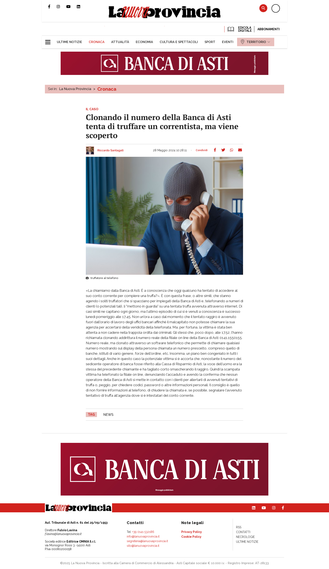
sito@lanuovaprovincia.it (143, 545)
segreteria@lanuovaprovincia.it (147, 541)
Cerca (263, 8)
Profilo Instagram (61, 6)
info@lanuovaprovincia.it (143, 536)
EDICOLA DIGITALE (239, 29)
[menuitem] (69, 42)
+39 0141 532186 (143, 532)
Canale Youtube (71, 6)
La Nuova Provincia (75, 89)
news (108, 415)
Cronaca (106, 89)
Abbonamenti (268, 29)
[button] (49, 40)
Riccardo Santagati (110, 150)
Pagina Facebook (52, 6)
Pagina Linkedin (81, 6)
